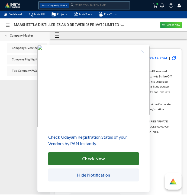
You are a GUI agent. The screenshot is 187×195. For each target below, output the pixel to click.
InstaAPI (37, 14)
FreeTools (108, 14)
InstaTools (83, 14)
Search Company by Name (53, 5)
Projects (59, 14)
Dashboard (13, 14)
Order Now (171, 24)
